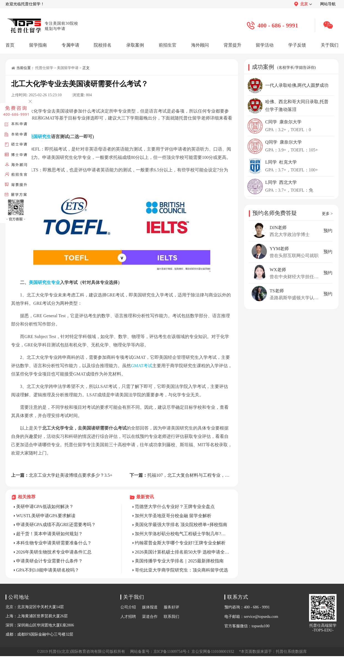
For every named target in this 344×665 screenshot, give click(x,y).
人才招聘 (128, 617)
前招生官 (167, 45)
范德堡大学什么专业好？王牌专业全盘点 (175, 506)
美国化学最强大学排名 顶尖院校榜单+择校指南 (181, 524)
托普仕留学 (44, 68)
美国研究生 (40, 136)
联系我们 (171, 617)
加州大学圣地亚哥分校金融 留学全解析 (173, 515)
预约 (327, 230)
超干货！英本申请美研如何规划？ (49, 533)
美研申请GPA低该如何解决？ (45, 506)
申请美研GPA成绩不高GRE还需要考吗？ (56, 524)
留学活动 (265, 45)
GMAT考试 (141, 365)
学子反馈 (297, 45)
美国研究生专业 (44, 282)
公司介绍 (128, 607)
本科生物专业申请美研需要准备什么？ (54, 542)
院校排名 (103, 45)
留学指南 (38, 45)
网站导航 (328, 4)
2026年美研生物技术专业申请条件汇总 (54, 552)
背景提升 (232, 45)
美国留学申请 (68, 68)
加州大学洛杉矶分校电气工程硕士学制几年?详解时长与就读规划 (182, 533)
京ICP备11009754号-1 (171, 651)
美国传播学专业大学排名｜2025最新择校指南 (179, 561)
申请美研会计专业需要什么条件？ (49, 561)
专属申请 (70, 45)
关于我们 (329, 45)
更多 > (327, 214)
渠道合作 (150, 617)
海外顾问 (200, 45)
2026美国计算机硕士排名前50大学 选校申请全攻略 (182, 552)
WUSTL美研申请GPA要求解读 (45, 515)
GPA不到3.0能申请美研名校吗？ (47, 570)
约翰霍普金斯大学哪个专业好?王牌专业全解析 (180, 542)
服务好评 (171, 607)
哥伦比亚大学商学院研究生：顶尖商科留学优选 (181, 570)
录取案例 (135, 45)
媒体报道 (150, 607)
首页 (10, 45)
